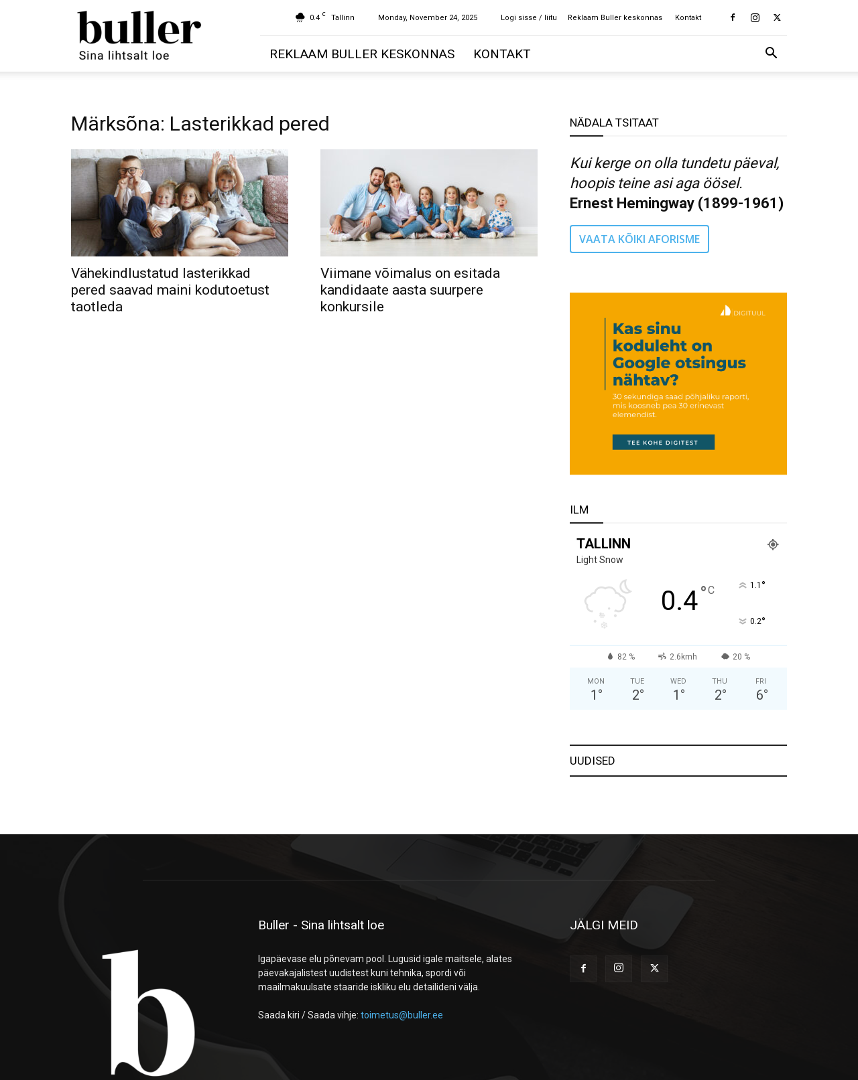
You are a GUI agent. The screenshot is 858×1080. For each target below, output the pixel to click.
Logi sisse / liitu (529, 17)
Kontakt (688, 17)
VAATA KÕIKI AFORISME (639, 239)
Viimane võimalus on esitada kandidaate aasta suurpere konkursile (410, 290)
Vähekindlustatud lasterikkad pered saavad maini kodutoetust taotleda (170, 290)
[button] (771, 54)
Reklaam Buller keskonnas (615, 17)
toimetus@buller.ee (402, 1015)
